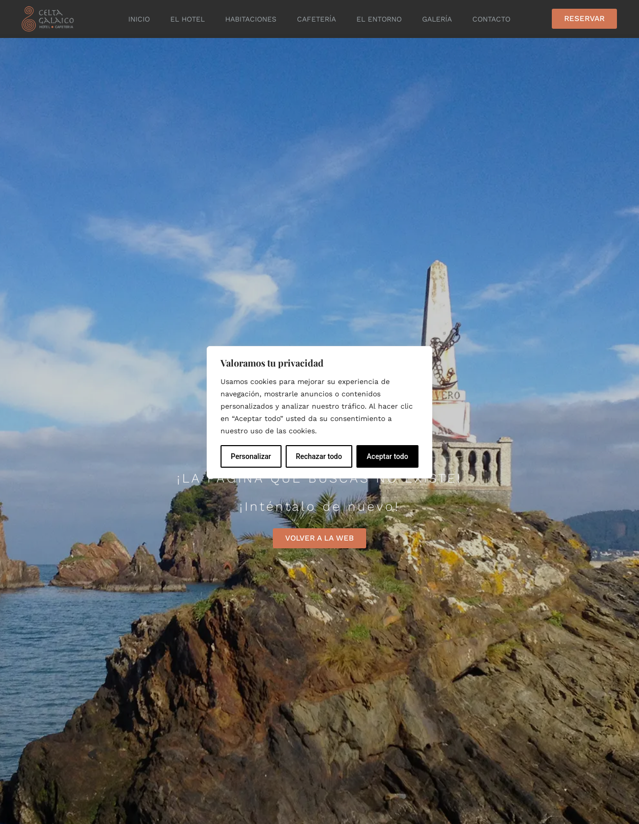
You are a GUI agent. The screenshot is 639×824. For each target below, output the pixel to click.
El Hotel (187, 19)
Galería (437, 19)
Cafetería (316, 19)
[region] (319, 412)
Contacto (491, 19)
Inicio (139, 19)
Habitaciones (250, 19)
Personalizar (251, 456)
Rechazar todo (319, 456)
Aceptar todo (387, 456)
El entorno (379, 19)
